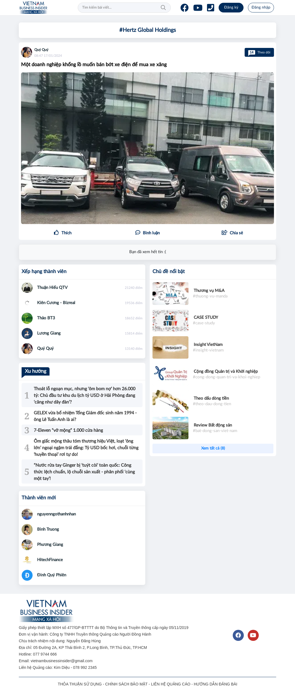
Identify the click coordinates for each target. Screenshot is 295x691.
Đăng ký (231, 7)
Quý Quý (41, 50)
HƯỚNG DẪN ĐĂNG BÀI (215, 684)
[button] (232, 233)
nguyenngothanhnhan (56, 514)
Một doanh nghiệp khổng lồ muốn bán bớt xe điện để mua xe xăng (94, 64)
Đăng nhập (261, 7)
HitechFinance (50, 560)
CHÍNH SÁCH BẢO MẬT (126, 684)
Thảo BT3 (46, 318)
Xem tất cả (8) (213, 448)
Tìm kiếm (163, 7)
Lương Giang (49, 333)
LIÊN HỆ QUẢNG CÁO (170, 684)
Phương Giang (50, 545)
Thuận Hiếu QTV (52, 288)
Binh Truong (48, 529)
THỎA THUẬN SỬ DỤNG (80, 684)
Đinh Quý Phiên (51, 575)
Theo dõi (259, 52)
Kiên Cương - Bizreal (56, 303)
